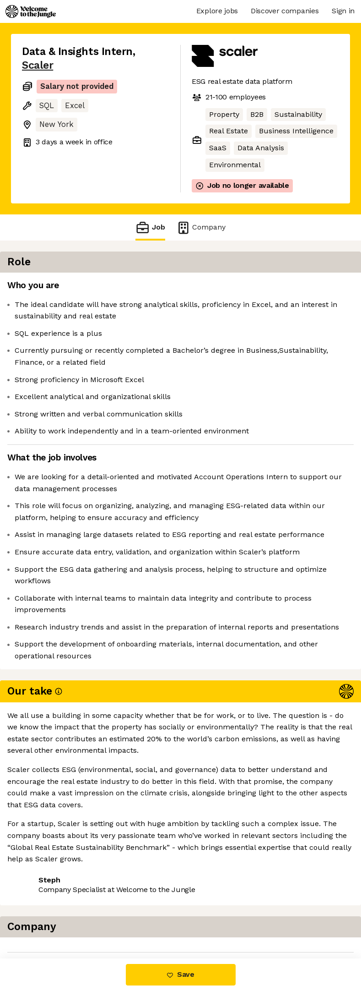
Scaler (37, 65)
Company (201, 227)
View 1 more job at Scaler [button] (66, 919)
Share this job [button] (47, 902)
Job (150, 227)
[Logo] (30, 11)
